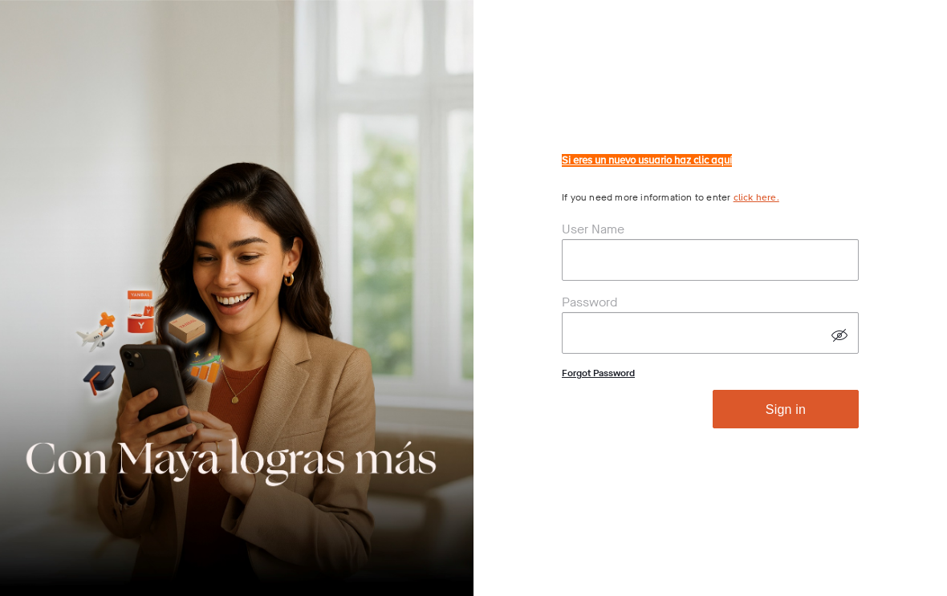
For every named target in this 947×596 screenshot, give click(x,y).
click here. (756, 198)
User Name (593, 229)
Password (589, 302)
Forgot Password (598, 373)
